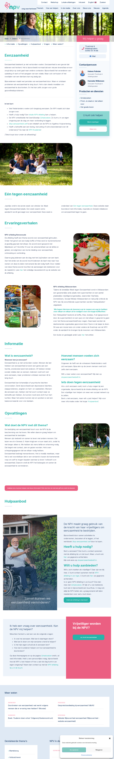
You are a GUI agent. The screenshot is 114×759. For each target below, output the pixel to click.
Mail (92, 56)
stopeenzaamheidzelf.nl (70, 377)
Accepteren (74, 750)
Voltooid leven (15, 757)
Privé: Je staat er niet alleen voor (91, 102)
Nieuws (97, 8)
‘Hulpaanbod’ (93, 401)
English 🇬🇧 (92, 2)
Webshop (54, 2)
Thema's (15, 38)
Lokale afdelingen (68, 2)
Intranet (82, 2)
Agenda (105, 8)
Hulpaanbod (35, 44)
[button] (110, 738)
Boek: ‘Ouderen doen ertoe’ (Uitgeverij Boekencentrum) (30, 718)
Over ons (76, 8)
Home (6, 38)
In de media (65, 8)
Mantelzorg (14, 751)
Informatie (10, 44)
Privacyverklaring (86, 755)
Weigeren (98, 750)
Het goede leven (87, 107)
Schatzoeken (45, 118)
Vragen (46, 44)
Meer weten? (57, 44)
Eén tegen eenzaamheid (83, 206)
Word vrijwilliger (93, 122)
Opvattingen (22, 44)
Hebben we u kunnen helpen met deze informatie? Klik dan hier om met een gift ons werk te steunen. (41, 488)
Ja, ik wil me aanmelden (88, 637)
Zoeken (103, 2)
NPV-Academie (35, 130)
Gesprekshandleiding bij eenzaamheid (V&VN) (76, 705)
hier (21, 270)
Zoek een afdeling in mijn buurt (77, 600)
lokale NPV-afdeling (37, 115)
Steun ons (87, 8)
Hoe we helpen (52, 8)
